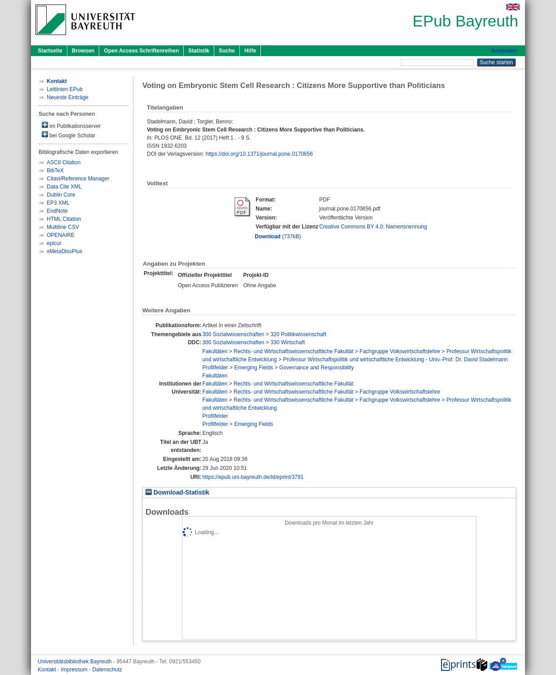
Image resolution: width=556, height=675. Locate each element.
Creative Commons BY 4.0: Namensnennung (373, 227)
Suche (227, 51)
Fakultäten (214, 351)
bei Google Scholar (68, 135)
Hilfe (250, 51)
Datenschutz (107, 669)
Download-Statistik (177, 492)
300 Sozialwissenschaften (233, 334)
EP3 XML (58, 203)
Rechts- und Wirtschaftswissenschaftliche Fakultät (293, 351)
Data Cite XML (64, 187)
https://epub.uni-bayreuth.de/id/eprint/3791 (253, 477)
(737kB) (278, 236)
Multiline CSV (63, 227)
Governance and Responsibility (316, 367)
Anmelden (504, 51)
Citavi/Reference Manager (78, 178)
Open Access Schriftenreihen (141, 51)
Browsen (83, 51)
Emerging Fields (253, 367)
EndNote (57, 211)
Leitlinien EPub (65, 89)
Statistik (198, 51)
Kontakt (47, 669)
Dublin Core (61, 195)
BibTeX (55, 170)
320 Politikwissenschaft (298, 334)
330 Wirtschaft (287, 342)
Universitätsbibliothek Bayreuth (75, 661)
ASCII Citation (63, 162)
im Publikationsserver (71, 125)
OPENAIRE (61, 235)
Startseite (50, 51)
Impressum (75, 669)
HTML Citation (64, 219)
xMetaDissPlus (64, 251)
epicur (54, 243)
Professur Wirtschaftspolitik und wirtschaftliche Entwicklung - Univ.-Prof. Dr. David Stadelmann (395, 359)
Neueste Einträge (67, 97)
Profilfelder (215, 367)
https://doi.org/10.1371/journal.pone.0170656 (259, 154)
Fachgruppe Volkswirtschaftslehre (400, 351)
